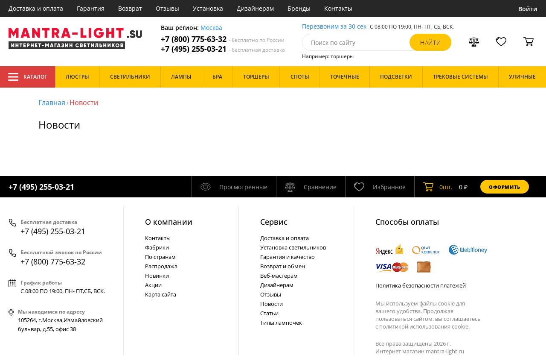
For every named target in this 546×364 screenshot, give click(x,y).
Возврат (130, 8)
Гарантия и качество (287, 257)
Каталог (27, 77)
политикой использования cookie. (424, 326)
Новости (84, 102)
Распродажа (161, 266)
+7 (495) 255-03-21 (223, 49)
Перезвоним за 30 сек (334, 26)
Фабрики (157, 247)
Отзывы (167, 8)
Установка (208, 8)
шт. (438, 187)
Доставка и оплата (36, 8)
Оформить (504, 187)
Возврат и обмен (282, 266)
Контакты (338, 8)
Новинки (157, 275)
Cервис (274, 222)
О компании (168, 222)
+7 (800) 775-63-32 (223, 39)
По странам (160, 257)
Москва (211, 28)
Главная (51, 102)
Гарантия (91, 8)
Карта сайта (160, 294)
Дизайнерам (255, 8)
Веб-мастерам (279, 275)
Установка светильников (293, 247)
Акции (153, 285)
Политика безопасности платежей (420, 285)
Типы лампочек (281, 322)
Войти (527, 9)
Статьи (269, 313)
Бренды (299, 8)
